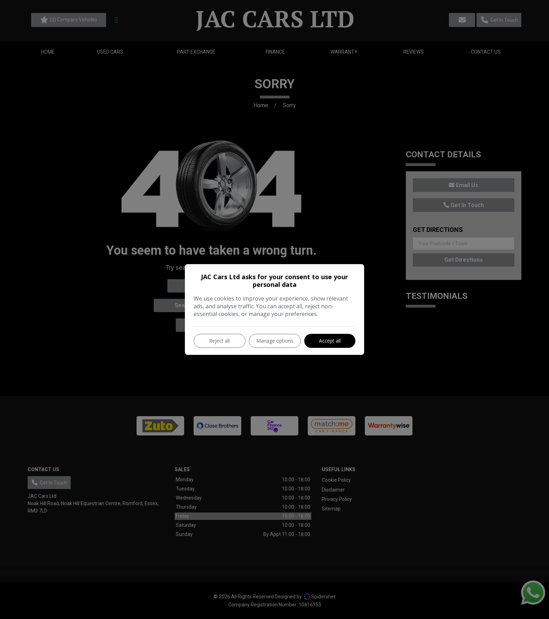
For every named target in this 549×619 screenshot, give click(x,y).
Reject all (219, 340)
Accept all (330, 340)
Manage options (274, 340)
